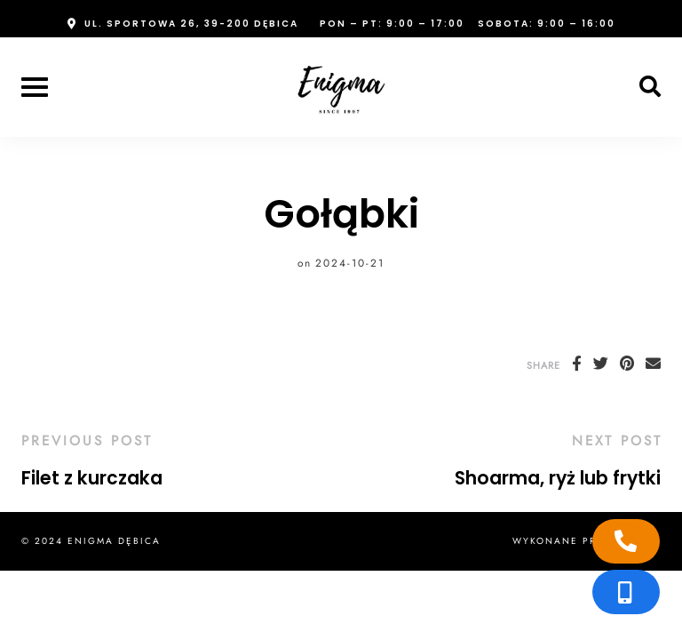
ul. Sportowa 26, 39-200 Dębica (191, 23)
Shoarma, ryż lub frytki (558, 478)
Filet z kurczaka (92, 478)
